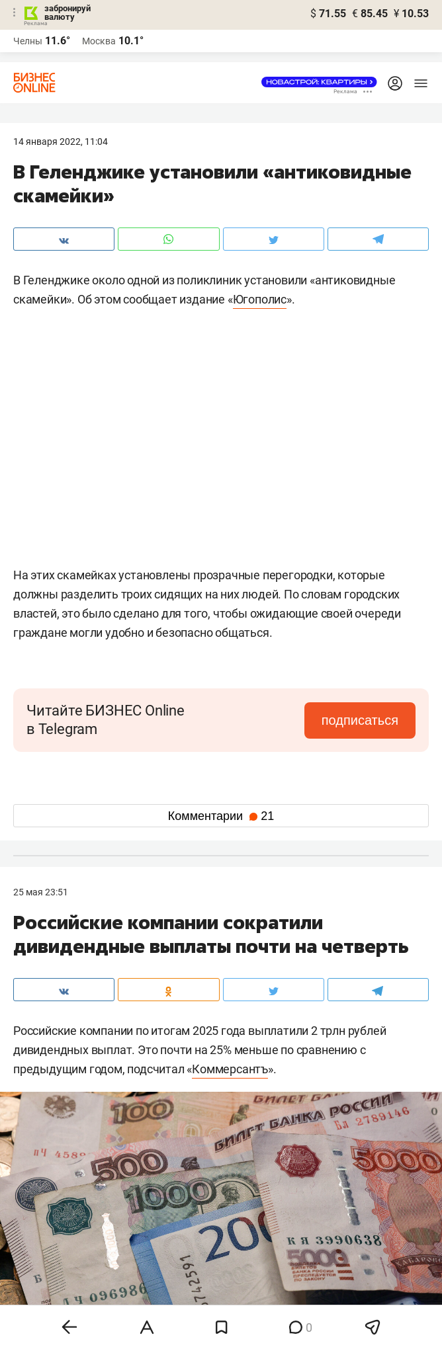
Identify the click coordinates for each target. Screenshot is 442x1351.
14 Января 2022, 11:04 (60, 141)
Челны (27, 41)
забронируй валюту (67, 12)
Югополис (260, 299)
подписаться (360, 720)
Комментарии (221, 816)
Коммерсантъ (230, 1069)
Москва (99, 41)
